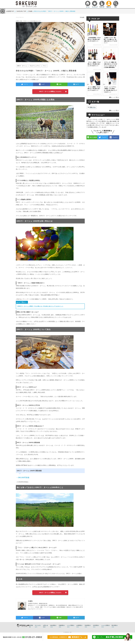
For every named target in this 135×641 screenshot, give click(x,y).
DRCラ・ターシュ (22, 65)
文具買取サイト (96, 626)
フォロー (104, 137)
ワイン (45, 65)
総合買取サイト (53, 626)
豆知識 (82, 17)
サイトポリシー (38, 626)
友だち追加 (93, 137)
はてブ (77, 84)
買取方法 (92, 107)
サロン (77, 557)
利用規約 (31, 626)
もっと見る (115, 97)
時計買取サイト (115, 626)
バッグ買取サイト (70, 626)
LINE (60, 84)
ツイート (26, 84)
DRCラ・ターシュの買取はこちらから (50, 91)
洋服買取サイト (62, 626)
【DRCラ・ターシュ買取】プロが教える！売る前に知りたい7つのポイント (40, 306)
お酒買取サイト (79, 626)
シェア (43, 84)
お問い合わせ (45, 626)
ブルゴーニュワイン (35, 65)
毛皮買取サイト (88, 626)
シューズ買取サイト (105, 626)
